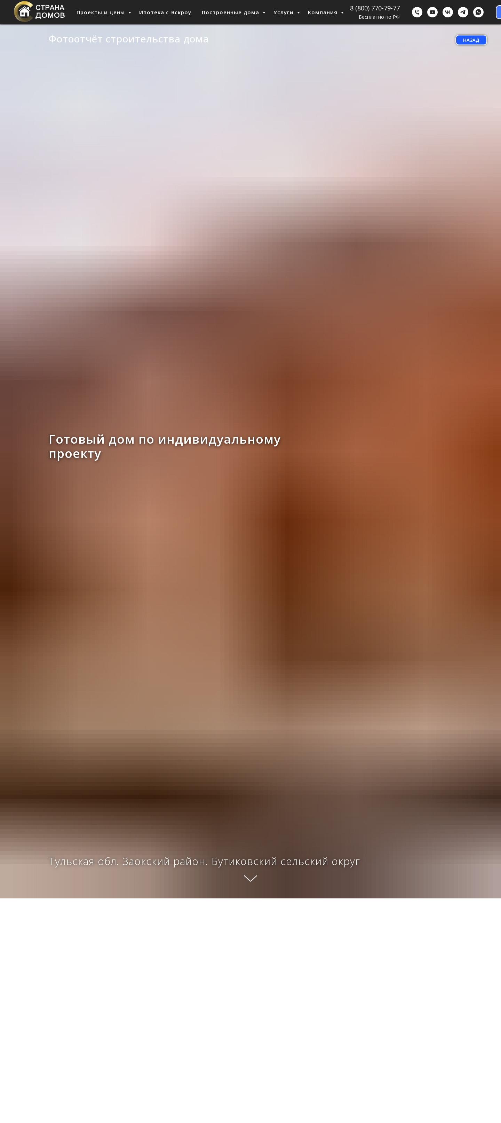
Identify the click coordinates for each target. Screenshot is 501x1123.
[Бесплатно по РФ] (417, 12)
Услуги (284, 12)
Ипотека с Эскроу (165, 12)
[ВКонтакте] (448, 12)
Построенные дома (231, 12)
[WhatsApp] (478, 12)
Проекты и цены (102, 12)
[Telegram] (463, 12)
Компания (323, 12)
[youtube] (432, 12)
